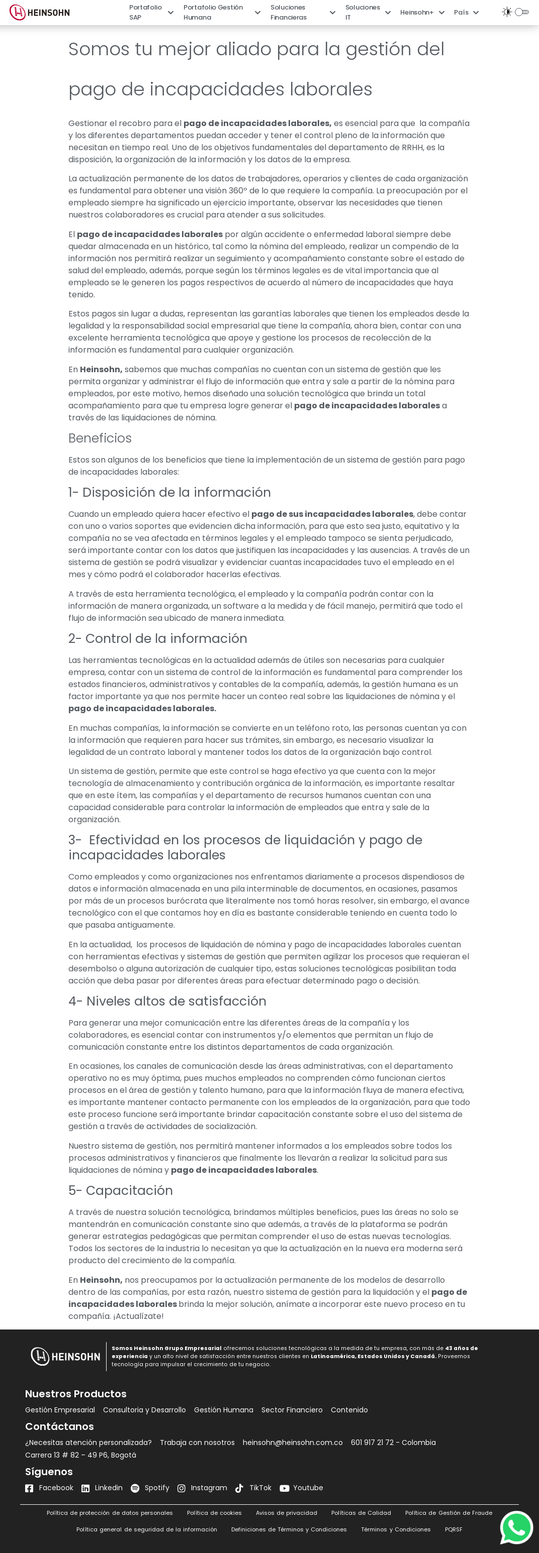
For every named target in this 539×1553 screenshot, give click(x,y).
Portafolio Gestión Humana (222, 12)
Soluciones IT (368, 12)
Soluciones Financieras (303, 12)
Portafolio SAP (151, 12)
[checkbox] (523, 12)
